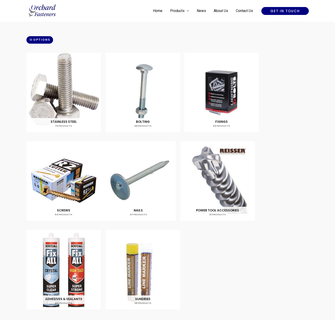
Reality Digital (207, 301)
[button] (285, 11)
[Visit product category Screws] (275, 89)
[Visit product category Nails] (60, 170)
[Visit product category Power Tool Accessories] (131, 170)
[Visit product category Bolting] (131, 89)
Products (179, 11)
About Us (221, 11)
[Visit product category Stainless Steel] (60, 89)
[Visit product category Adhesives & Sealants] (203, 170)
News (202, 11)
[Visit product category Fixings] (203, 89)
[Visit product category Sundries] (275, 170)
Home (159, 11)
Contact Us (244, 11)
